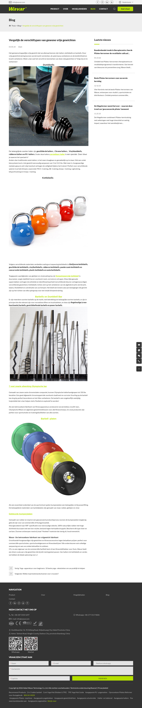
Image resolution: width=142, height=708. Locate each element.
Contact (103, 9)
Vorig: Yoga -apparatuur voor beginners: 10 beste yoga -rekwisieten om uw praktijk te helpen (50, 568)
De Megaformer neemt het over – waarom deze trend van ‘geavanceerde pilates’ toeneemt (113, 107)
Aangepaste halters (121, 698)
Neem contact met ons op (22, 609)
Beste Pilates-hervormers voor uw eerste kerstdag (111, 79)
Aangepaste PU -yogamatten (96, 692)
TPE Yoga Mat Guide (76, 692)
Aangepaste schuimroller (86, 698)
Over (65, 9)
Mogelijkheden (79, 9)
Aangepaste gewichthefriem (65, 698)
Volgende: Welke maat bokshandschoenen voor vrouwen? (37, 574)
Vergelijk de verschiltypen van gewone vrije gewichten (43, 26)
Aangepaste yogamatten (37, 701)
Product (54, 9)
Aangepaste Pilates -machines (21, 698)
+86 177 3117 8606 (92, 615)
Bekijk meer (29, 695)
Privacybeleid (103, 688)
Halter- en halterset (105, 698)
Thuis (14, 26)
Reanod (94, 688)
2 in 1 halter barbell (34, 692)
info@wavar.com (18, 2)
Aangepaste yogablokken (43, 698)
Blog (93, 9)
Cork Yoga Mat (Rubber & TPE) (55, 692)
